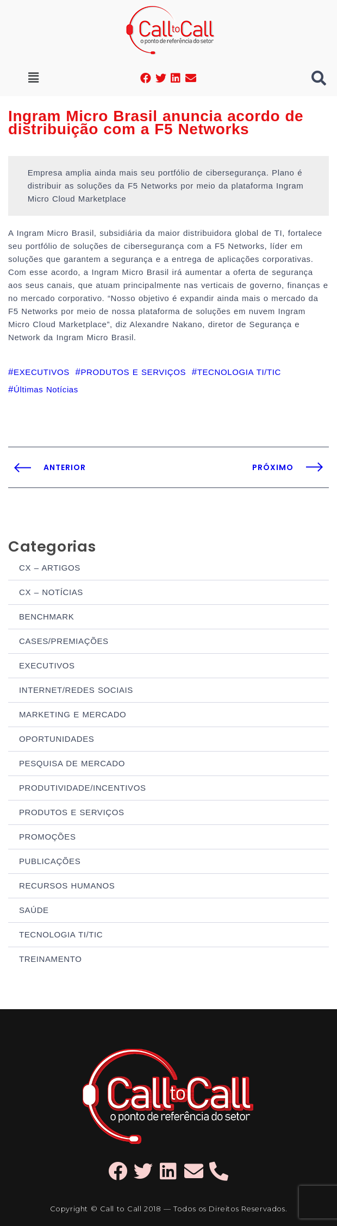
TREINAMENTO (50, 959)
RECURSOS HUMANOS (67, 885)
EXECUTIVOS (47, 665)
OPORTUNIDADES (56, 738)
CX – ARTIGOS (49, 567)
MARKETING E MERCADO (72, 714)
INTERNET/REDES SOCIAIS (76, 690)
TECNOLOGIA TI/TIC (61, 934)
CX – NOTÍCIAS (51, 592)
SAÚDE (34, 910)
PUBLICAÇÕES (49, 861)
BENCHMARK (46, 616)
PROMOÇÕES (47, 836)
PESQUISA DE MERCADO (72, 763)
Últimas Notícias (46, 389)
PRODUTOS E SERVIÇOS (71, 812)
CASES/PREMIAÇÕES (64, 641)
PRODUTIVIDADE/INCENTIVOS (82, 787)
